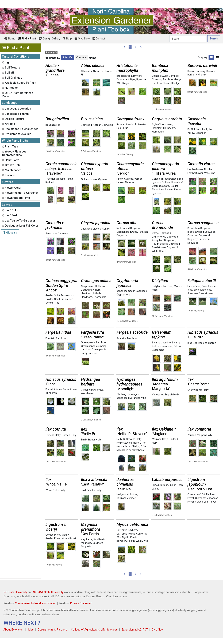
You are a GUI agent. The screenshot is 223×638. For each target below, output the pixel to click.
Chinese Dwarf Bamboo (165, 75)
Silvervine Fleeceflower (200, 293)
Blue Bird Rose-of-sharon (201, 343)
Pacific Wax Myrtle (138, 540)
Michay (202, 74)
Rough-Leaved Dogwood (166, 243)
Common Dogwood (198, 235)
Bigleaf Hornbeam (162, 124)
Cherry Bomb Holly (198, 389)
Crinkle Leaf (194, 494)
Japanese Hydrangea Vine (131, 397)
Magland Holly (160, 439)
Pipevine (141, 79)
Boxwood (86, 124)
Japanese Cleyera (91, 228)
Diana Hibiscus (53, 389)
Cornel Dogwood (161, 233)
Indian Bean (176, 485)
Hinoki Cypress (125, 178)
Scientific (67, 57)
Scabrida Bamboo (127, 338)
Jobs (30, 629)
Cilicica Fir (86, 71)
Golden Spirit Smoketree (59, 299)
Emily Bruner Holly (91, 439)
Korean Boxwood (103, 124)
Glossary (10, 232)
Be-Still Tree (194, 129)
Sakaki (106, 228)
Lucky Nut (207, 129)
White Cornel (159, 251)
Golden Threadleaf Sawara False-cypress (166, 189)
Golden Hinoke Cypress (94, 179)
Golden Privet (53, 534)
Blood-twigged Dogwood (201, 231)
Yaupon (191, 435)
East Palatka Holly (91, 490)
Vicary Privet (69, 538)
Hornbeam (158, 131)
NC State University (15, 592)
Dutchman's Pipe (126, 79)
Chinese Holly (52, 435)
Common (81, 57)
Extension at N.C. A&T (135, 629)
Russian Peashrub (127, 124)
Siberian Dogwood (127, 231)
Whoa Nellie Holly (55, 490)
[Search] (188, 38)
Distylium (157, 286)
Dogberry (192, 239)
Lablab (155, 488)
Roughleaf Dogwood (163, 240)
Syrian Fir (98, 71)
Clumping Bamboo (162, 79)
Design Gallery (49, 38)
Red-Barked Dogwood (129, 228)
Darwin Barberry (196, 71)
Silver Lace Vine (202, 289)
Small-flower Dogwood (165, 247)
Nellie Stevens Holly (128, 442)
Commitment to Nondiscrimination (35, 603)
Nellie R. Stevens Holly (129, 439)
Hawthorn (86, 293)
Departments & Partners (52, 629)
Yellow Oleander (196, 132)
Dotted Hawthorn (91, 289)
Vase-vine (209, 173)
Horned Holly (69, 435)
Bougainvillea (52, 124)
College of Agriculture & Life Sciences (94, 629)
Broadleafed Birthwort (129, 75)
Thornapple (99, 297)
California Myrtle (126, 533)
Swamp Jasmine (161, 342)
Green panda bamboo (93, 342)
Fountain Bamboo (55, 338)
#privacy (51, 52)
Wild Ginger (123, 83)
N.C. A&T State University (48, 592)
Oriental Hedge (171, 83)
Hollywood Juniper (127, 494)
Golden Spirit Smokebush (59, 295)
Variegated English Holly (165, 394)
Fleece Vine (193, 286)
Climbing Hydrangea (92, 389)
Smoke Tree (52, 302)
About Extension (13, 629)
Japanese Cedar (126, 291)
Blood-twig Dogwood (199, 228)
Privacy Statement (81, 603)
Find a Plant (27, 38)
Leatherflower (195, 169)
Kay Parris (86, 539)
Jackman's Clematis (56, 233)
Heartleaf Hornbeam (163, 128)
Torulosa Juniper (126, 498)
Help (67, 38)
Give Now (82, 38)
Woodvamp (87, 393)
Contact (99, 38)
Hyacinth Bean (160, 485)
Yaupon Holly (204, 435)
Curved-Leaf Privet (205, 501)
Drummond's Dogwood (165, 236)
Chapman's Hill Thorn (93, 286)
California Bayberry (127, 530)
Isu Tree (167, 286)
